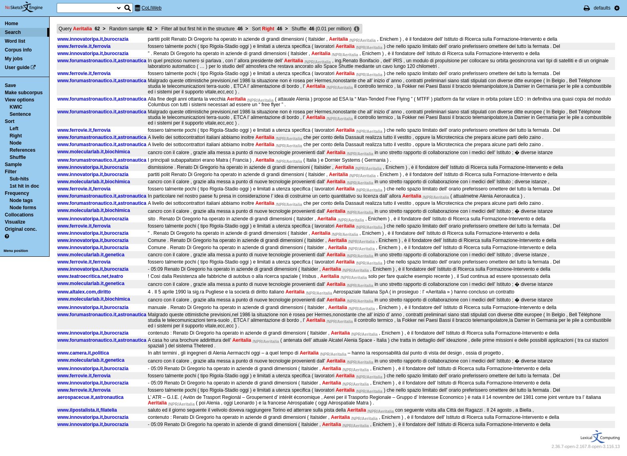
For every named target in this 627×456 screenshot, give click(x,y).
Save (10, 85)
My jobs (14, 58)
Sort (9, 121)
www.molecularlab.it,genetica (91, 255)
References (23, 150)
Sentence (20, 114)
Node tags (21, 200)
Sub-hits (19, 179)
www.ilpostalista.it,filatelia (87, 410)
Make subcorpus (24, 92)
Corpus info (18, 50)
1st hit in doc (24, 186)
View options (19, 100)
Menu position (16, 251)
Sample (13, 164)
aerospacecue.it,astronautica (91, 397)
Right (16, 136)
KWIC (16, 107)
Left (14, 128)
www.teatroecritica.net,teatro (90, 276)
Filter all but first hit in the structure (201, 29)
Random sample (130, 29)
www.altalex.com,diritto (84, 292)
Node (16, 143)
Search (13, 32)
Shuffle (18, 157)
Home (11, 23)
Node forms (23, 207)
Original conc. (21, 229)
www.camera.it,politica (83, 353)
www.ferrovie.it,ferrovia (84, 46)
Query (79, 29)
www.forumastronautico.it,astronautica (102, 60)
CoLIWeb (152, 8)
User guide (17, 67)
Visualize (15, 222)
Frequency (17, 193)
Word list (15, 41)
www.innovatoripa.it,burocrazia (93, 39)
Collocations (19, 215)
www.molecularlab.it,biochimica (94, 152)
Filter (10, 171)
